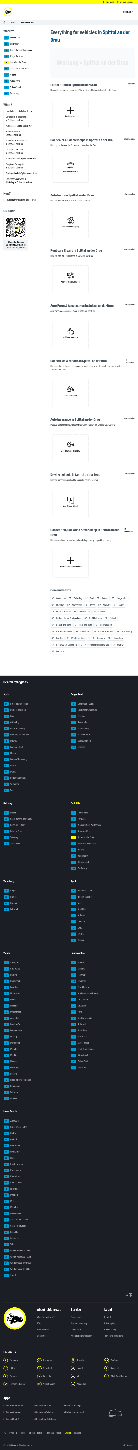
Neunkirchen (12, 1213)
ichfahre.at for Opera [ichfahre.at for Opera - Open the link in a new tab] (12, 1412)
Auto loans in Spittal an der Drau (19, 125)
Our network (76, 1329)
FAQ (38, 1323)
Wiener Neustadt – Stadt (17, 1257)
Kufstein (78, 915)
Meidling (11, 1055)
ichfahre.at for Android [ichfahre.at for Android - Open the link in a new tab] (74, 1412)
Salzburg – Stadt (14, 825)
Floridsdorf (12, 993)
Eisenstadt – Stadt (82, 704)
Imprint (107, 1317)
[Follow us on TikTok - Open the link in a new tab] (18, 1368)
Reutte (77, 934)
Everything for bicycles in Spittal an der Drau (15, 166)
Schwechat (12, 1238)
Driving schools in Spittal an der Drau (21, 173)
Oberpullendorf (81, 741)
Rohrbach (78, 1024)
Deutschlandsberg (15, 710)
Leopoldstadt (13, 1030)
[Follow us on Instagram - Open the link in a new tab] (52, 1360)
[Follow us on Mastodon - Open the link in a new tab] (86, 1384)
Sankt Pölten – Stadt (16, 1220)
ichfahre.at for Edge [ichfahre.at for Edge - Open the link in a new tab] (72, 1405)
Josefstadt (12, 1018)
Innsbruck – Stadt (82, 891)
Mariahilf (11, 1049)
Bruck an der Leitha (15, 1127)
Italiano (59, 1432)
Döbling (10, 975)
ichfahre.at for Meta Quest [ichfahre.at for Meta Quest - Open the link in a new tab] (45, 1419)
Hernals (10, 1000)
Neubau (10, 1061)
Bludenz (10, 897)
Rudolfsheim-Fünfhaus (17, 1080)
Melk (9, 1201)
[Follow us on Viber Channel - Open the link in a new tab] (52, 1384)
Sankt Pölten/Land (15, 1226)
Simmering (12, 1086)
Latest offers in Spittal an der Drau (20, 111)
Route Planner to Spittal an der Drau (21, 199)
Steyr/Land (79, 1037)
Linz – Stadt (79, 1000)
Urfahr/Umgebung (82, 1049)
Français (31, 1432)
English (68, 1432)
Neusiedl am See (81, 735)
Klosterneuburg (14, 1164)
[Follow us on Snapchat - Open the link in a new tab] (119, 1368)
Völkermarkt (12, 81)
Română (50, 1432)
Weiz (9, 790)
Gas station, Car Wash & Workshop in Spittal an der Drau (19, 180)
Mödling (11, 1195)
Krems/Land (12, 1176)
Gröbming (11, 722)
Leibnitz (10, 741)
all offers (131, 83)
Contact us (42, 1335)
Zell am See (12, 844)
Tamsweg (11, 837)
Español (40, 1432)
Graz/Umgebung (14, 728)
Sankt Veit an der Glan (16, 68)
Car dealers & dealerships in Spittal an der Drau (16, 118)
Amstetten (12, 1121)
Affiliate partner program (82, 1335)
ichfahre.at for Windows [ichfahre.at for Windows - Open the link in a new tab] (44, 1412)
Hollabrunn (12, 1152)
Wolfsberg (11, 93)
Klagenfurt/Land (14, 56)
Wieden (10, 1098)
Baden (10, 1133)
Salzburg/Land (13, 831)
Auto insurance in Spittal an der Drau (21, 158)
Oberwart (78, 747)
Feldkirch (11, 909)
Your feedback (43, 1329)
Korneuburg (12, 1170)
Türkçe (22, 1432)
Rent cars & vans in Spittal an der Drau (14, 133)
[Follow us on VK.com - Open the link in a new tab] (86, 1376)
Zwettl (10, 1275)
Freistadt (78, 975)
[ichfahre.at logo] (7, 11)
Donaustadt (12, 981)
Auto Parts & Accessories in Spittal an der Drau (16, 142)
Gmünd (10, 1139)
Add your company (79, 1323)
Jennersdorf (79, 722)
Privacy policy (110, 1323)
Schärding (79, 1030)
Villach (10, 75)
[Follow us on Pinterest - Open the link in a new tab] (18, 1376)
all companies (129, 139)
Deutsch (77, 1432)
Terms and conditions (113, 1335)
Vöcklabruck (79, 1055)
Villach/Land (12, 87)
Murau (10, 772)
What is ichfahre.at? (45, 1317)
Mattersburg (80, 728)
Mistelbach (12, 1207)
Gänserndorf (12, 1145)
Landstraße (12, 1024)
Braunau (78, 962)
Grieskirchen (80, 987)
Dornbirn (11, 903)
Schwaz (77, 940)
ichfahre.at (14, 1445)
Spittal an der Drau (15, 62)
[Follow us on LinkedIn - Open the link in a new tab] (52, 1376)
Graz (9, 716)
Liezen (10, 753)
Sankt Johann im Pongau (18, 819)
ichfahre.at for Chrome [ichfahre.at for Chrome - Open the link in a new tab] (13, 1405)
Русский (13, 1432)
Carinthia (13, 22)
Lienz (76, 928)
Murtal (10, 765)
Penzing (10, 1074)
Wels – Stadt (80, 1061)
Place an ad (76, 1317)
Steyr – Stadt (80, 1043)
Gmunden (78, 981)
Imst (76, 903)
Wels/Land (79, 1067)
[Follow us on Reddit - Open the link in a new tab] (86, 1368)
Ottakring (11, 1067)
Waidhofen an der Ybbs (17, 1269)
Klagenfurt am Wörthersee (18, 50)
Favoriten (11, 987)
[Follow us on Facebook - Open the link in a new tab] (18, 1360)
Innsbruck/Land (81, 897)
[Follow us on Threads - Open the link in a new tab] (86, 1360)
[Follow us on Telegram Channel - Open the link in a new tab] (18, 1384)
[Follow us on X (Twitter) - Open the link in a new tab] (52, 1368)
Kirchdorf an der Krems (84, 993)
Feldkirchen (12, 38)
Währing (11, 1092)
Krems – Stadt (13, 1183)
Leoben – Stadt (13, 747)
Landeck (78, 921)
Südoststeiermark (15, 778)
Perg (76, 1012)
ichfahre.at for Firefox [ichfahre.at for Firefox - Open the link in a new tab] (43, 1405)
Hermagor (11, 44)
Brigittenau (12, 969)
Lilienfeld (11, 1189)
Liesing (10, 1037)
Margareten (12, 1043)
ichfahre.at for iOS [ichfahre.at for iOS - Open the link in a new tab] (11, 1419)
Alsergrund (12, 962)
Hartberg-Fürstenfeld (16, 735)
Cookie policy (110, 1329)
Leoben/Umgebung (15, 759)
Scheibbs (11, 1232)
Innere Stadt (12, 1012)
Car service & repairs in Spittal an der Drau (14, 151)
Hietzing (11, 1006)
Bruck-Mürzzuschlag (16, 704)
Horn (9, 1158)
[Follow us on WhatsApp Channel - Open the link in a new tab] (119, 1376)
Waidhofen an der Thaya (17, 1263)
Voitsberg (11, 784)
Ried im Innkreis (81, 1018)
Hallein (10, 813)
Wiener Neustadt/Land (17, 1250)
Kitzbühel (78, 909)
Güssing (78, 716)
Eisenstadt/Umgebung (84, 710)
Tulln (9, 1244)
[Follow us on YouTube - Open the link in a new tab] (119, 1360)
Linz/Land (78, 1006)
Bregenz (10, 891)
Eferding (78, 969)
